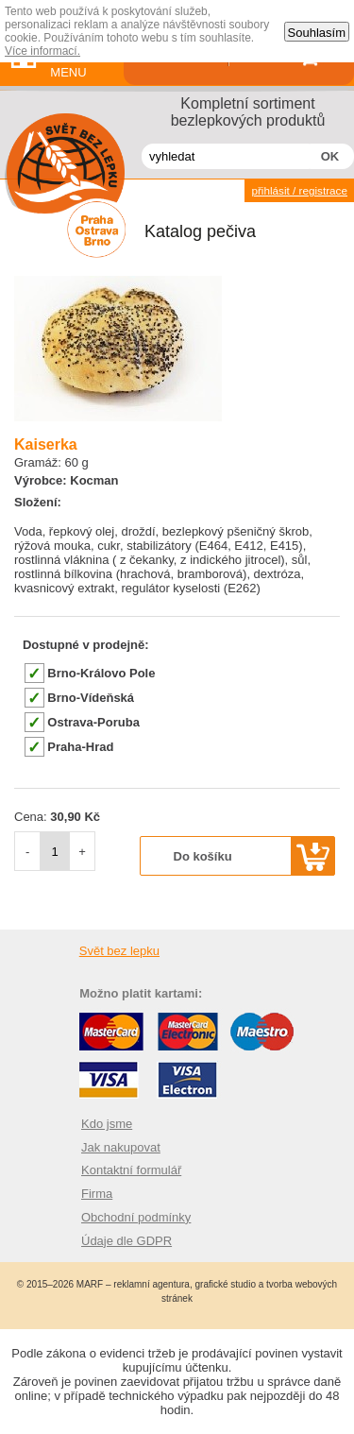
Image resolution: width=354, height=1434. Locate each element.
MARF (89, 1284)
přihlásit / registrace (299, 190)
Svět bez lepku (119, 951)
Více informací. (42, 51)
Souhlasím (317, 33)
